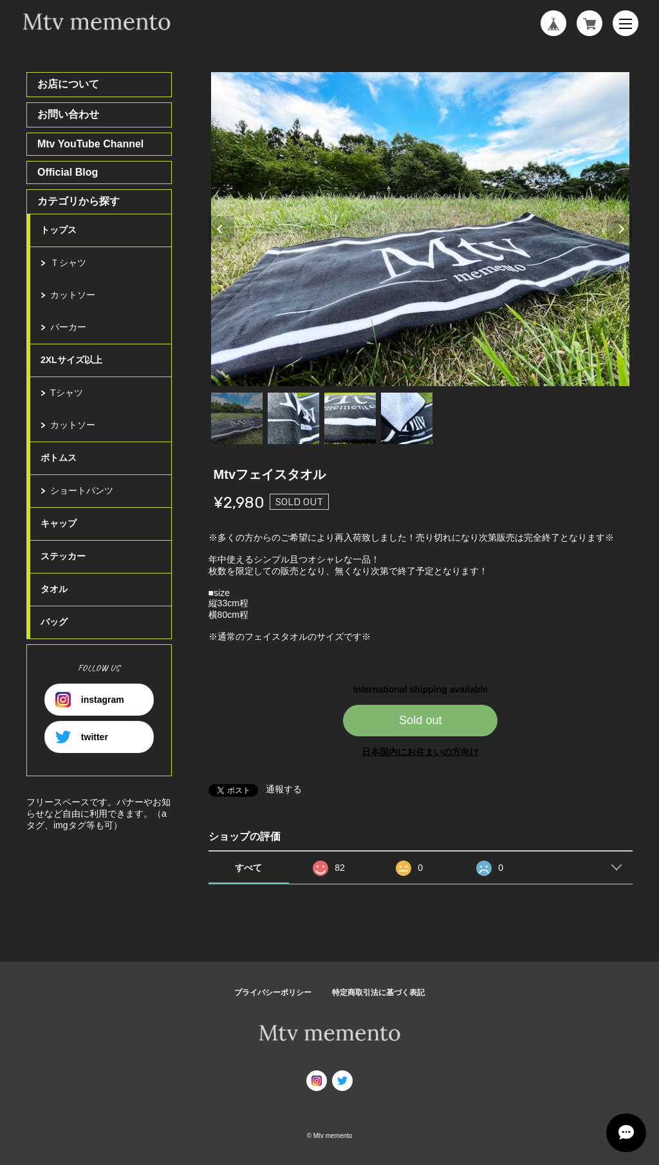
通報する (284, 789)
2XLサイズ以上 (71, 360)
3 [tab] (350, 418)
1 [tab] (237, 418)
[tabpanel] (421, 229)
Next (620, 229)
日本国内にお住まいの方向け (420, 752)
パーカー (68, 327)
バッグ (54, 622)
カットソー (72, 295)
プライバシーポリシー (272, 992)
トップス (59, 230)
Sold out (420, 720)
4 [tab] (406, 418)
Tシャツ (66, 392)
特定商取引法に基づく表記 (378, 992)
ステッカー (63, 556)
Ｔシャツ (68, 262)
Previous (221, 229)
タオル (54, 589)
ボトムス (59, 457)
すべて (248, 867)
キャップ (59, 523)
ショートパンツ (81, 490)
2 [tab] (293, 418)
